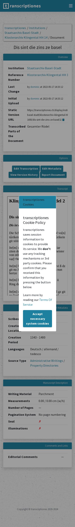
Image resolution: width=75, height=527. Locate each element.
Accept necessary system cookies (37, 318)
